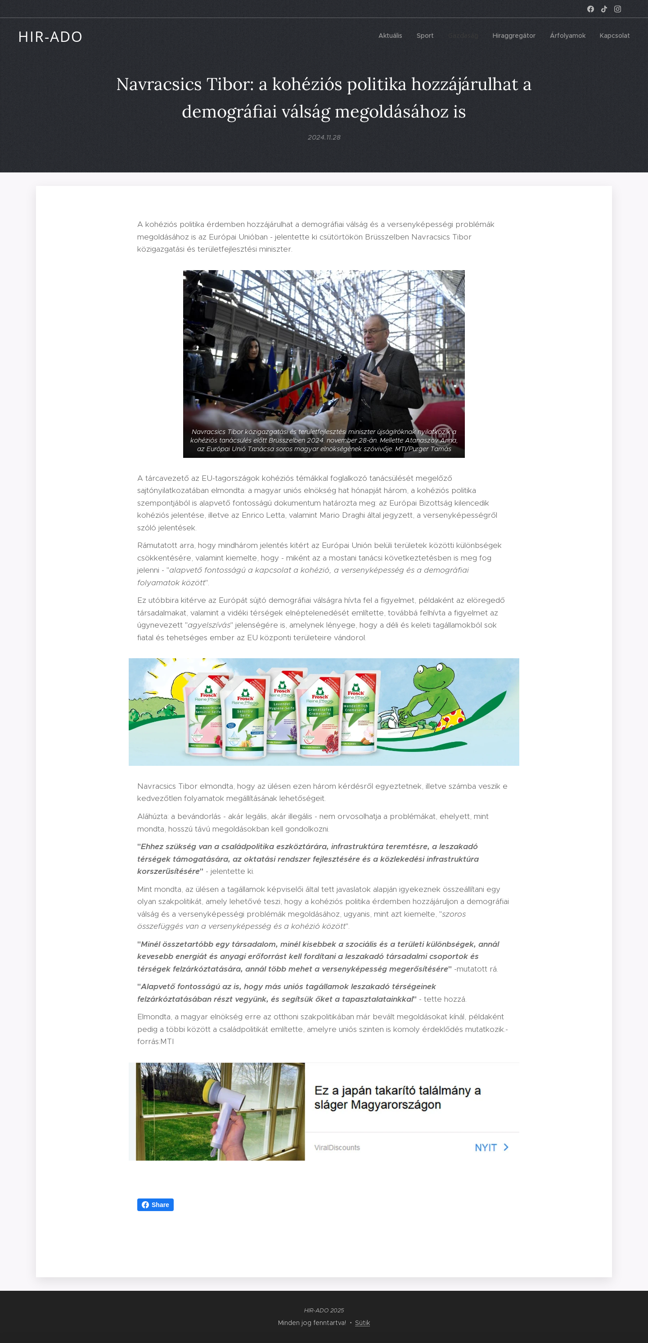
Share (155, 1204)
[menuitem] (560, 36)
